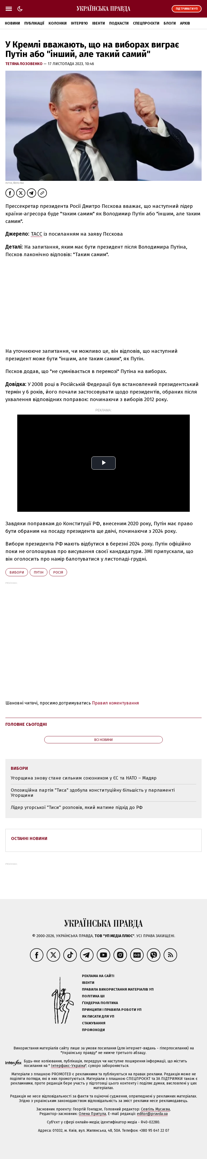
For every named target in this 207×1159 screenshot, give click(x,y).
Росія (58, 572)
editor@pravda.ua (152, 1113)
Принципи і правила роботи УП (112, 1010)
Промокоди (93, 1030)
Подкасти (119, 23)
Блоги (170, 23)
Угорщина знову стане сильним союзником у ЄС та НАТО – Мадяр (84, 778)
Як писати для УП (98, 1016)
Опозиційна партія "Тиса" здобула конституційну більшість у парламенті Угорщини (93, 792)
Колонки (58, 23)
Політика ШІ (93, 996)
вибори (16, 572)
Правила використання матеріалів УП (118, 989)
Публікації (34, 23)
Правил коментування (115, 703)
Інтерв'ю (79, 23)
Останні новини (29, 838)
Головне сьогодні (26, 724)
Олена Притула (92, 1113)
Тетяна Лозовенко (24, 64)
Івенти (98, 23)
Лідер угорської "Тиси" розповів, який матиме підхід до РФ (77, 807)
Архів (185, 23)
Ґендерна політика (100, 1003)
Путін (38, 572)
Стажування (93, 1023)
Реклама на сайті (98, 976)
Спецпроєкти (146, 23)
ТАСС (36, 234)
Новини (12, 23)
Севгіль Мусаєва (155, 1109)
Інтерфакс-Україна (68, 1065)
